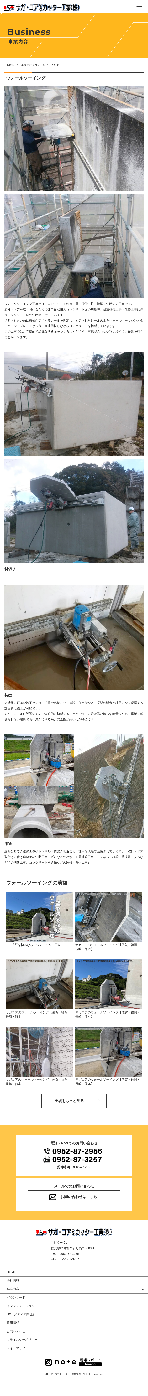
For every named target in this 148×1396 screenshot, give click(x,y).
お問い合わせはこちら (79, 1197)
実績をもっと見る (69, 1101)
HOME (10, 64)
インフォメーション (20, 1306)
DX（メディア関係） (21, 1314)
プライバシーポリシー (22, 1339)
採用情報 (13, 1322)
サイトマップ (16, 1348)
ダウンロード (16, 1297)
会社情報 (13, 1280)
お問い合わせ (16, 1331)
